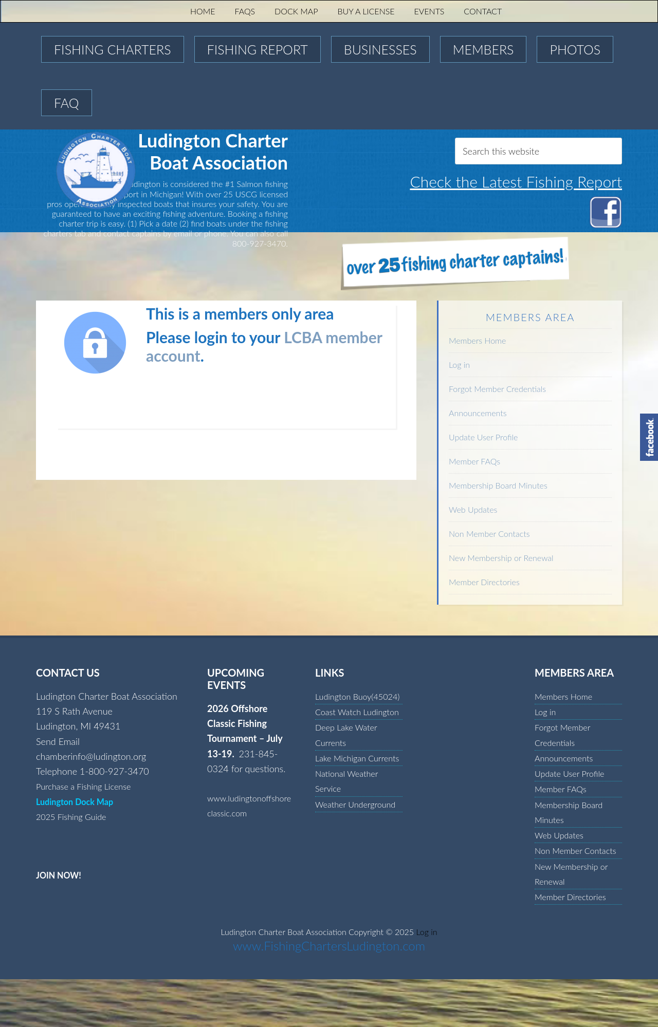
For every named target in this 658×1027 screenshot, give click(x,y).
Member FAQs (474, 461)
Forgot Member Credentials (497, 389)
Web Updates (473, 509)
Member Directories (484, 582)
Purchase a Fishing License (89, 786)
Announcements (478, 413)
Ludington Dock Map (79, 801)
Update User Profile (483, 437)
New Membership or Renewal (501, 558)
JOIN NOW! (61, 875)
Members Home (477, 340)
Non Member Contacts (489, 533)
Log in (459, 364)
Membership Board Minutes (498, 485)
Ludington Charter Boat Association (130, 170)
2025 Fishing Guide (75, 816)
